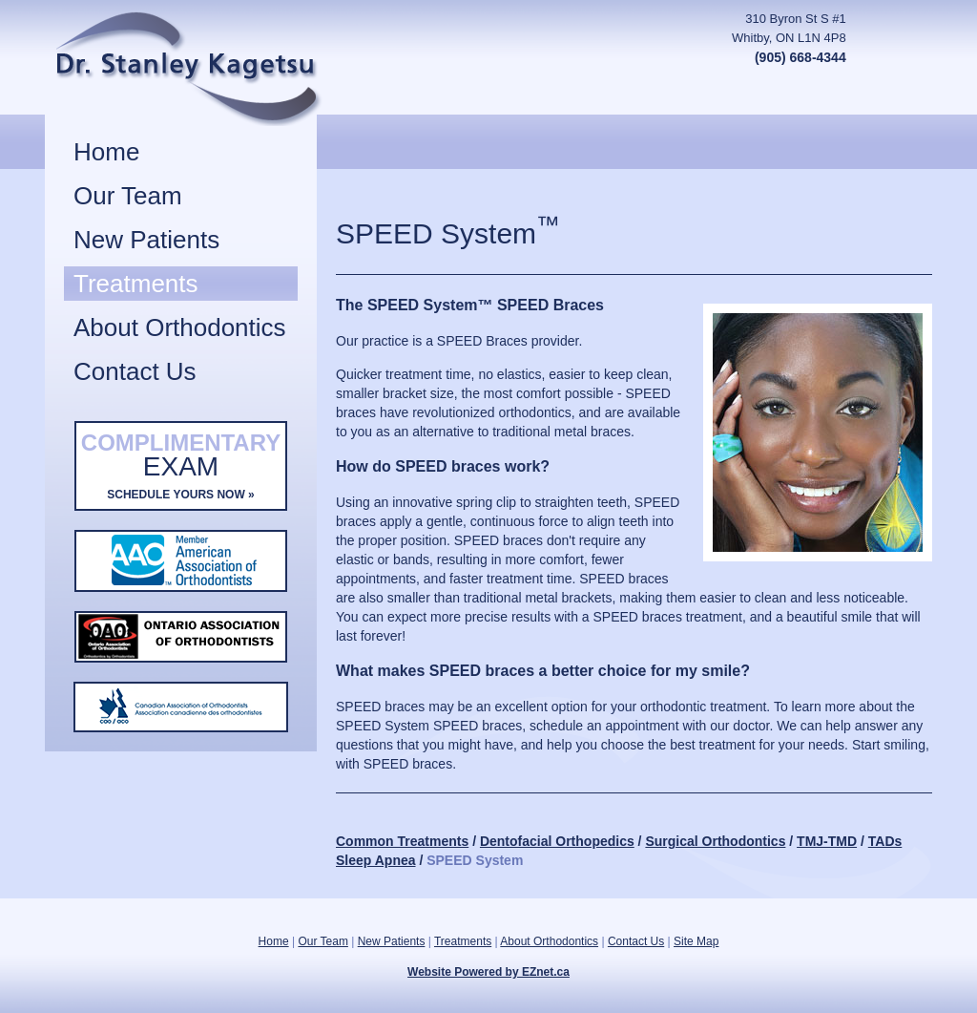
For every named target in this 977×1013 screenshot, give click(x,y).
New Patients (146, 239)
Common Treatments (402, 841)
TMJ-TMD (827, 841)
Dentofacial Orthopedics (557, 841)
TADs (885, 841)
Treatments (135, 283)
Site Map (696, 941)
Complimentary (181, 468)
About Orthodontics (179, 327)
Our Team (127, 195)
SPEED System (474, 860)
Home (106, 151)
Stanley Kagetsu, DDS (231, 68)
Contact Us (135, 371)
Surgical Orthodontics (715, 841)
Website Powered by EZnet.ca (488, 972)
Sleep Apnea (376, 860)
